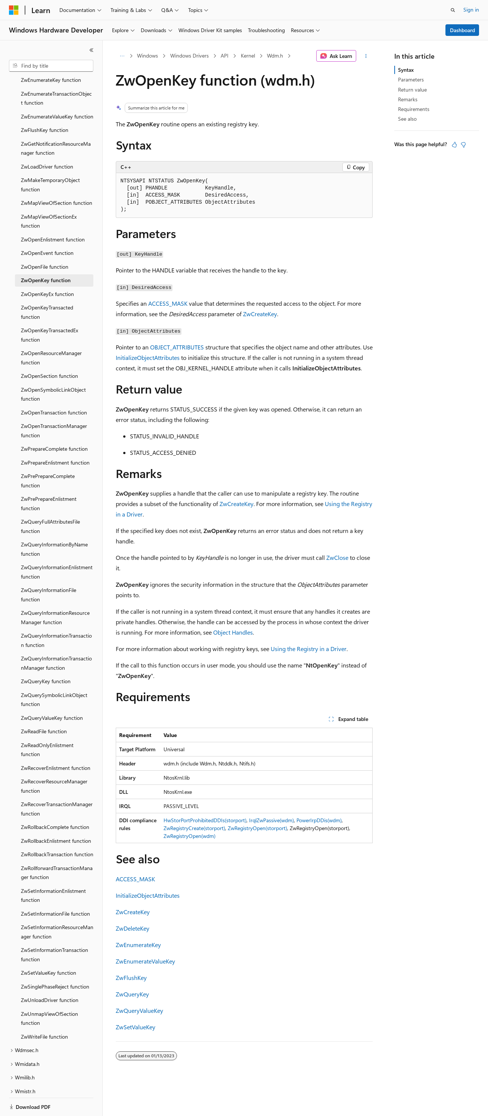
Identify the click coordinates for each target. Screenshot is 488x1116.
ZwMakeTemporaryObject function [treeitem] (50, 159)
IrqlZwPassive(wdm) (271, 820)
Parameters (411, 79)
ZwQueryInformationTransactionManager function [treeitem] (56, 637)
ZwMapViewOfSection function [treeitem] (56, 177)
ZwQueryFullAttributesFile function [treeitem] (50, 500)
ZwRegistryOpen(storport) (257, 828)
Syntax (406, 69)
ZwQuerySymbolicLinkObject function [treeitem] (54, 674)
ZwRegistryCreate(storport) (194, 828)
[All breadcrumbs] (122, 56)
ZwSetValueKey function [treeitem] (48, 946)
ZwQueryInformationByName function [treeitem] (54, 523)
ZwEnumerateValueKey (145, 961)
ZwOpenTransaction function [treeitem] (54, 386)
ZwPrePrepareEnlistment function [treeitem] (49, 477)
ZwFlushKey (131, 977)
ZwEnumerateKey (138, 945)
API (225, 55)
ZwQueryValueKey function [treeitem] (52, 692)
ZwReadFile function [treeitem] (44, 705)
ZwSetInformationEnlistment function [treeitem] (53, 869)
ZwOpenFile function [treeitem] (44, 240)
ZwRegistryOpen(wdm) (189, 835)
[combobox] (51, 66)
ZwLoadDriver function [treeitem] (47, 140)
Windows (147, 55)
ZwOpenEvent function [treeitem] (47, 227)
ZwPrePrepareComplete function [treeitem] (48, 455)
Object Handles (233, 632)
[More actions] (365, 56)
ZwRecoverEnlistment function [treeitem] (55, 742)
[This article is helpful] (454, 144)
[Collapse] (91, 50)
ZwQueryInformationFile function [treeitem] (48, 569)
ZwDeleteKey (132, 928)
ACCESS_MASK (167, 303)
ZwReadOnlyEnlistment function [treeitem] (47, 724)
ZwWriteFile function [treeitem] (44, 1010)
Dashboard (462, 30)
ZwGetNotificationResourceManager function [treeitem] (56, 122)
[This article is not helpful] (463, 144)
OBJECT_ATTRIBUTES (177, 347)
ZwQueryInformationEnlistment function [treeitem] (57, 546)
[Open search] (452, 10)
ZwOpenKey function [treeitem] (46, 254)
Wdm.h (275, 55)
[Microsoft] (14, 10)
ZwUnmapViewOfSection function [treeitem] (49, 992)
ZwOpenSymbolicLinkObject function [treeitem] (53, 368)
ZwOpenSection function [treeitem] (49, 350)
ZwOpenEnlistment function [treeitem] (53, 213)
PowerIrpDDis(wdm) (319, 820)
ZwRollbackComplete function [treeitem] (55, 801)
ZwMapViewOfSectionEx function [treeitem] (49, 195)
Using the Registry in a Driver (308, 649)
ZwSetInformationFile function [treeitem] (55, 887)
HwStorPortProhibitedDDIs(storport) (205, 820)
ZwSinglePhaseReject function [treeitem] (55, 960)
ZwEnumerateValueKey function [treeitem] (57, 90)
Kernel (248, 55)
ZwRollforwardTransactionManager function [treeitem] (57, 847)
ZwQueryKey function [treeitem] (46, 655)
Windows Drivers (189, 55)
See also (407, 118)
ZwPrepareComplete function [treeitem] (54, 422)
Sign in (471, 9)
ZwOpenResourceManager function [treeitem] (51, 332)
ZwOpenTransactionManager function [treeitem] (54, 405)
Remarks (407, 99)
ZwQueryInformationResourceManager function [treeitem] (55, 591)
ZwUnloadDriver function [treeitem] (49, 974)
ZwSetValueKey (135, 1027)
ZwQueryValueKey (139, 1010)
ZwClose (337, 557)
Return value (412, 89)
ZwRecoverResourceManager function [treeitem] (54, 760)
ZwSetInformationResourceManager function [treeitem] (57, 906)
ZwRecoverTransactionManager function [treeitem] (57, 783)
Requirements (413, 108)
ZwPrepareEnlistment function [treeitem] (55, 436)
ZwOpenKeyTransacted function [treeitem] (47, 286)
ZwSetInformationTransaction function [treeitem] (54, 929)
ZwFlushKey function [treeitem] (44, 104)
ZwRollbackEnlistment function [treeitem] (56, 814)
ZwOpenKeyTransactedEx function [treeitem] (49, 309)
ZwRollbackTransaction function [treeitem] (57, 828)
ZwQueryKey (132, 994)
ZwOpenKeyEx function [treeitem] (47, 268)
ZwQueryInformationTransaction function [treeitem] (56, 614)
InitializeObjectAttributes (148, 357)
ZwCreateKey (260, 314)
